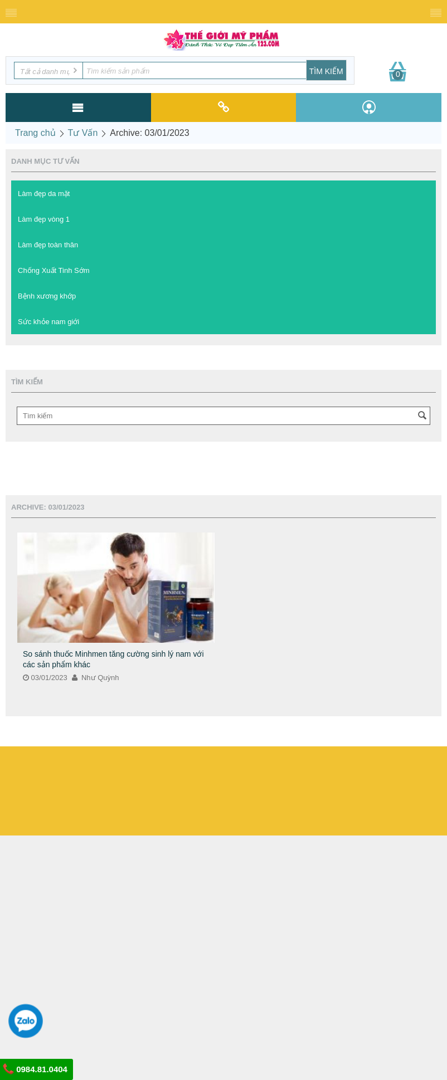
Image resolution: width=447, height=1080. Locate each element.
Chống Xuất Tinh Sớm (54, 270)
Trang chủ (35, 133)
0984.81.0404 (35, 1068)
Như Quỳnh (95, 677)
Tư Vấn (83, 133)
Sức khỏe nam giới (48, 321)
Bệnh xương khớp (47, 296)
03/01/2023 (45, 677)
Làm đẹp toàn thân (48, 245)
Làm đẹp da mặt (44, 193)
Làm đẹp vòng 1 (44, 219)
